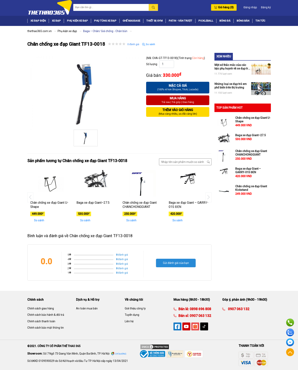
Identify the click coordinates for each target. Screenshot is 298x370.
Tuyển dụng (132, 314)
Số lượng (151, 64)
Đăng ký (266, 7)
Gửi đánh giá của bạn (176, 262)
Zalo (290, 332)
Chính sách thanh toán (41, 321)
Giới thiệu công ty (135, 308)
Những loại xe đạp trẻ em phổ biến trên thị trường (230, 85)
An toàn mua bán (87, 308)
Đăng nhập (250, 7)
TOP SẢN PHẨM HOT (229, 107)
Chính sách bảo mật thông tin (45, 327)
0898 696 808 (200, 309)
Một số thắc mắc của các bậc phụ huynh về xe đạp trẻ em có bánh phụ (232, 66)
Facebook (290, 342)
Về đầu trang (290, 352)
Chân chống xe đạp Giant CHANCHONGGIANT (140, 205)
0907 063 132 (200, 316)
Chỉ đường (120, 354)
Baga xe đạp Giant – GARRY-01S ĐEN (188, 205)
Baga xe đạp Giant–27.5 (92, 202)
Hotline (290, 322)
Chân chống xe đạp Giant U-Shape (49, 205)
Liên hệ (129, 321)
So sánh (148, 44)
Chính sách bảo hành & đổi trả (45, 314)
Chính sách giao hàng (40, 308)
